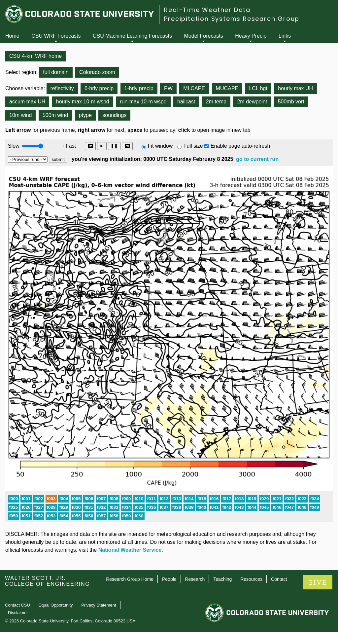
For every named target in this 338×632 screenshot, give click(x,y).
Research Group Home (129, 579)
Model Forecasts (203, 36)
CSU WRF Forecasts (56, 36)
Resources (251, 579)
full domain (55, 72)
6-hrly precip (99, 88)
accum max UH (27, 101)
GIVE (317, 582)
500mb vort (291, 101)
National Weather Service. (130, 550)
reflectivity (62, 88)
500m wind (55, 115)
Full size (193, 146)
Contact (279, 579)
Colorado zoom (97, 72)
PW (168, 88)
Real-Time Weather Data (207, 10)
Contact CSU (17, 605)
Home (12, 36)
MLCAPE (194, 88)
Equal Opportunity (56, 605)
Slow (13, 146)
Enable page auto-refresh (240, 146)
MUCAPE (227, 88)
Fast (70, 146)
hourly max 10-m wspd (82, 101)
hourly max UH (295, 88)
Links (285, 36)
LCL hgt (258, 88)
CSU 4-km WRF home (35, 56)
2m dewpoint (252, 101)
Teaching (222, 579)
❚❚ (114, 145)
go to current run (257, 159)
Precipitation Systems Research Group (231, 19)
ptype (85, 115)
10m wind (20, 115)
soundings (114, 115)
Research (195, 579)
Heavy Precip (250, 36)
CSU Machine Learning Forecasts (132, 36)
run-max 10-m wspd (143, 101)
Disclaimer (18, 612)
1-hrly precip (138, 88)
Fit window (160, 146)
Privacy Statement (98, 605)
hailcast (186, 101)
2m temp (216, 101)
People (169, 579)
